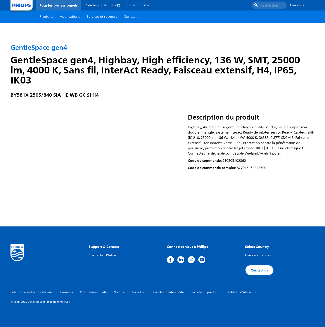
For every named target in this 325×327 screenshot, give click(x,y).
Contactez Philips (102, 255)
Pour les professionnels (59, 5)
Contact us (259, 270)
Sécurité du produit (204, 292)
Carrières (66, 292)
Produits (46, 16)
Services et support (102, 16)
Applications (70, 16)
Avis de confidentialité (168, 292)
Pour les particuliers (102, 5)
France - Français (258, 255)
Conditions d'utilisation (241, 292)
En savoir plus (138, 5)
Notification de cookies (129, 292)
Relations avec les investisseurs (31, 292)
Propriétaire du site (93, 292)
